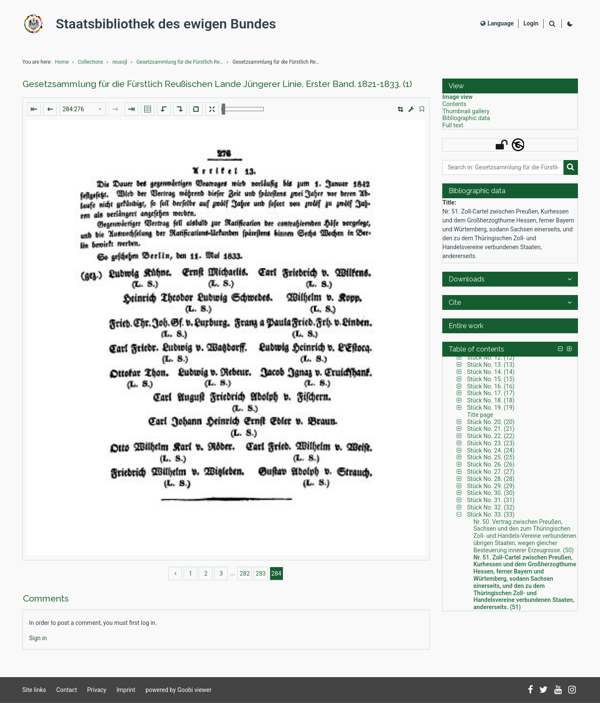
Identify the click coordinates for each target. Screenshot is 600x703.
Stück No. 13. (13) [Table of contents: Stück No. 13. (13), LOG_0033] (491, 364)
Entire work (466, 326)
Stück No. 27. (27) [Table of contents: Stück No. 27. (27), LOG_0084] (491, 471)
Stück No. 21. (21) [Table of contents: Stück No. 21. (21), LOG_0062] (491, 428)
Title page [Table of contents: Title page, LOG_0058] (480, 414)
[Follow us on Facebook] (530, 690)
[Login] (530, 23)
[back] (175, 573)
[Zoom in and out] (242, 109)
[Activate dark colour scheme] (570, 23)
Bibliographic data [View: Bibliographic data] (466, 118)
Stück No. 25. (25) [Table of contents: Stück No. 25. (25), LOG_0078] (491, 457)
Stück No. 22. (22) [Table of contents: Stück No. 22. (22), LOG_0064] (491, 436)
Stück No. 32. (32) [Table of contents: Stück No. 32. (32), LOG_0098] (491, 507)
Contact (66, 689)
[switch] (422, 109)
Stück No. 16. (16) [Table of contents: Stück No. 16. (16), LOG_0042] (491, 386)
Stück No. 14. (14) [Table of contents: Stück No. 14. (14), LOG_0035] (491, 371)
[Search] (552, 24)
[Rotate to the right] (179, 109)
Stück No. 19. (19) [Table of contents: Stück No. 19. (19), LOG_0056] (491, 407)
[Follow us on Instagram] (572, 690)
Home (62, 62)
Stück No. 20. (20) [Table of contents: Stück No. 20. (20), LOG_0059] (491, 422)
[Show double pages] (147, 109)
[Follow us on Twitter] (543, 690)
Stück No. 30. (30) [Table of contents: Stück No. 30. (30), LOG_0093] (491, 492)
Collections (90, 62)
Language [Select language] (497, 23)
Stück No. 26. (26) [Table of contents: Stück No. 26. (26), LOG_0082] (491, 464)
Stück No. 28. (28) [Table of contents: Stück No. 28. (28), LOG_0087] (491, 478)
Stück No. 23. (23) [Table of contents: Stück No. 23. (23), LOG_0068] (491, 443)
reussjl (119, 62)
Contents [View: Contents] (454, 104)
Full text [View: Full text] (453, 125)
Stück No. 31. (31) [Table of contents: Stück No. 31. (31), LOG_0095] (491, 500)
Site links (34, 689)
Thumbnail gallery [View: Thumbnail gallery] (466, 111)
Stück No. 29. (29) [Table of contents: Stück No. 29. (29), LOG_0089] (491, 486)
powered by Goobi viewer (178, 689)
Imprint (126, 689)
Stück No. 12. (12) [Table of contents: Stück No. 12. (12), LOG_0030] (491, 357)
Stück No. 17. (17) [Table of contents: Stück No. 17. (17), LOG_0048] (491, 393)
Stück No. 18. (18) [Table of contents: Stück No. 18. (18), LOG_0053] (491, 400)
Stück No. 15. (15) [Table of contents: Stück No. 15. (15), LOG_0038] (491, 379)
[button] (400, 109)
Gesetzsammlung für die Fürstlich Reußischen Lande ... (181, 62)
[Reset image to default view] (196, 109)
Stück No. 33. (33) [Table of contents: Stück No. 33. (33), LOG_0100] (491, 514)
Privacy (96, 689)
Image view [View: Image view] (458, 96)
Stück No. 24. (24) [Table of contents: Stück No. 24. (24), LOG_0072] (491, 450)
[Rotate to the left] (163, 109)
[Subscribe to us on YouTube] (558, 690)
